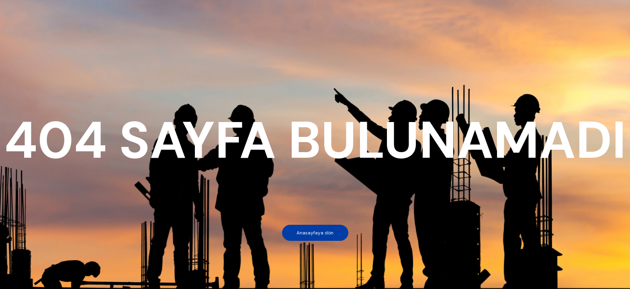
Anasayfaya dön (315, 233)
